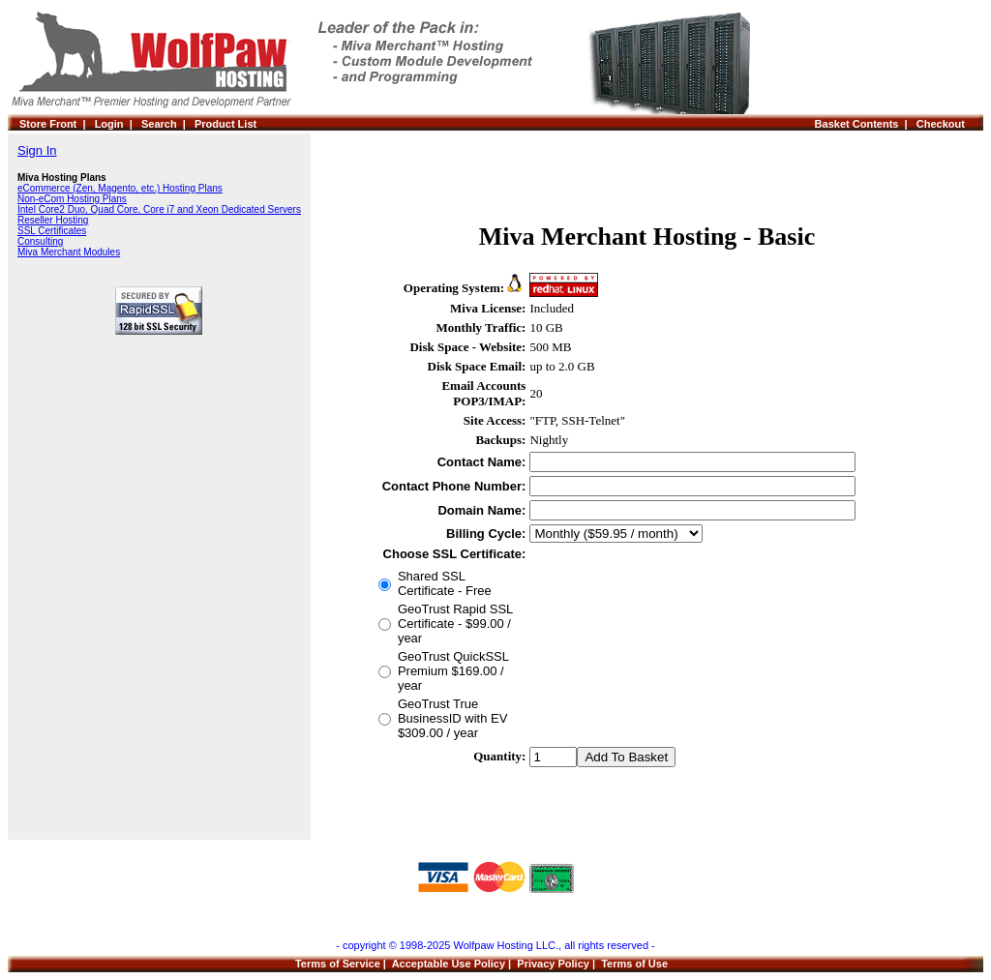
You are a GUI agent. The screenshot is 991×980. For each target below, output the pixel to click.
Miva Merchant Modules (68, 252)
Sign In (36, 150)
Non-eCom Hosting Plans (72, 198)
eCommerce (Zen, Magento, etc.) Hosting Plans (120, 188)
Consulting (40, 241)
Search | (168, 124)
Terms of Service (337, 963)
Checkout (943, 124)
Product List (225, 124)
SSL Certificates (51, 230)
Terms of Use (634, 963)
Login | (118, 124)
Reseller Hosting (52, 220)
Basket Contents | (865, 124)
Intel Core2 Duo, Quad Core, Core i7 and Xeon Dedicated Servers (159, 209)
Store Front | (57, 124)
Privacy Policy (553, 963)
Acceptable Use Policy (448, 963)
